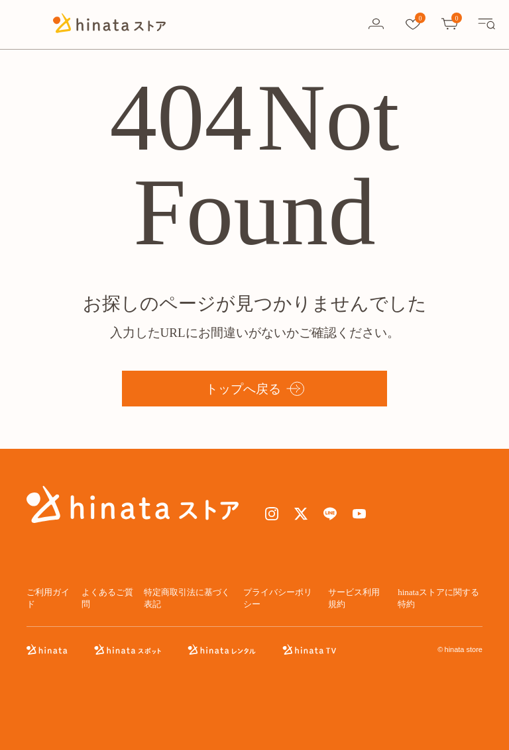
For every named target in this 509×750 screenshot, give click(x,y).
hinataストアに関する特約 (438, 598)
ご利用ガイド (48, 598)
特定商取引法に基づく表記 (187, 598)
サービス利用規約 (354, 598)
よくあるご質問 (107, 598)
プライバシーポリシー (277, 598)
